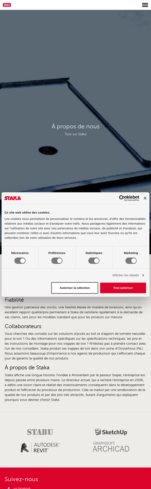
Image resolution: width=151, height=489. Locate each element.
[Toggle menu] (145, 5)
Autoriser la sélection (75, 287)
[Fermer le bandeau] (145, 198)
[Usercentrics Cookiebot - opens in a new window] (122, 198)
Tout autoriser (123, 287)
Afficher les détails (125, 275)
